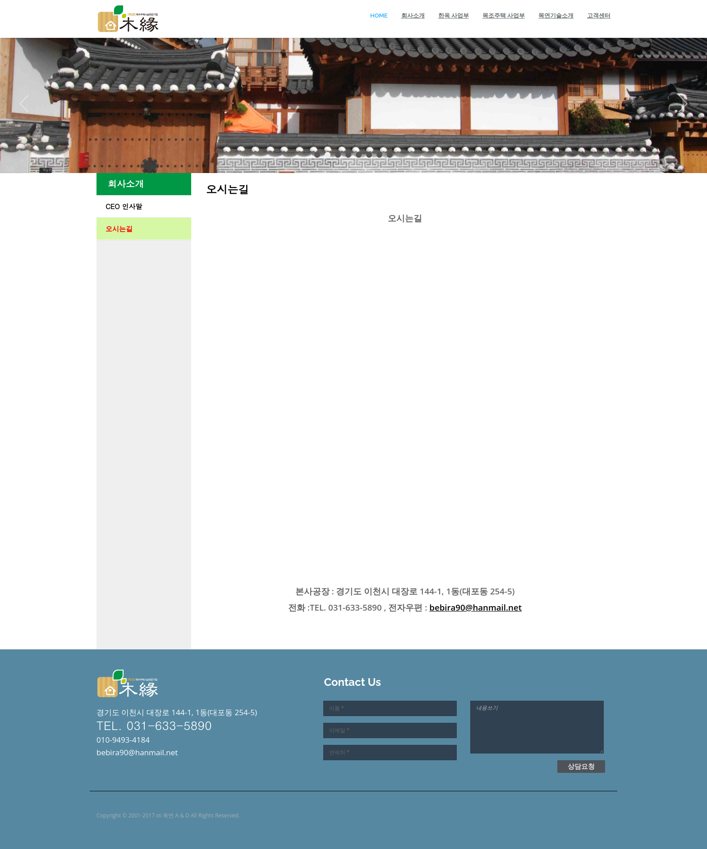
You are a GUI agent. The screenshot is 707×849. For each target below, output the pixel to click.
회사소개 (413, 15)
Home (379, 15)
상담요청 (581, 766)
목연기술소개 (556, 15)
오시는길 (119, 228)
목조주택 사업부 (503, 15)
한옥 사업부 (453, 15)
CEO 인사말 (124, 206)
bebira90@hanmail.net (475, 607)
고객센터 (599, 15)
